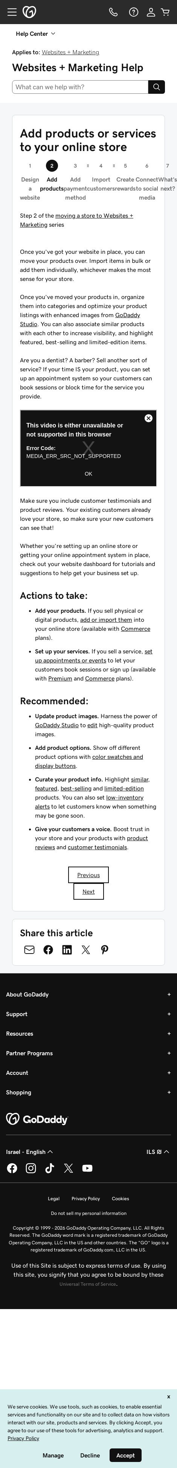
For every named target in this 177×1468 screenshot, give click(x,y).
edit (92, 725)
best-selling (76, 788)
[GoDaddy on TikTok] (50, 1172)
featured (46, 788)
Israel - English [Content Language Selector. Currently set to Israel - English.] (30, 1151)
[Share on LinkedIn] (67, 950)
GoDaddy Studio (57, 725)
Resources (19, 1033)
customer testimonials (97, 847)
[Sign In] (151, 12)
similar (139, 779)
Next (88, 891)
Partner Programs (29, 1053)
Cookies (120, 1198)
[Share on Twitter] (85, 950)
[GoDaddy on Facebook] (12, 1172)
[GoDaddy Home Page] (37, 1119)
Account (17, 1073)
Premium (60, 678)
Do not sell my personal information (89, 1213)
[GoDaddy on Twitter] (69, 1172)
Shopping (18, 1092)
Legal (54, 1198)
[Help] (133, 12)
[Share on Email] (29, 950)
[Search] (156, 87)
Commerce (135, 629)
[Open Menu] (9, 12)
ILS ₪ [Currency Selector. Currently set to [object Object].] (158, 1151)
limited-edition (124, 788)
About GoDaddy (27, 994)
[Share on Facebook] (48, 950)
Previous (88, 875)
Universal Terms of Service (88, 1284)
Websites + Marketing (70, 52)
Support (16, 1014)
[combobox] (80, 87)
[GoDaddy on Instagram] (31, 1172)
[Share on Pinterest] (104, 950)
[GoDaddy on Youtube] (87, 1172)
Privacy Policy (86, 1198)
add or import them (106, 619)
